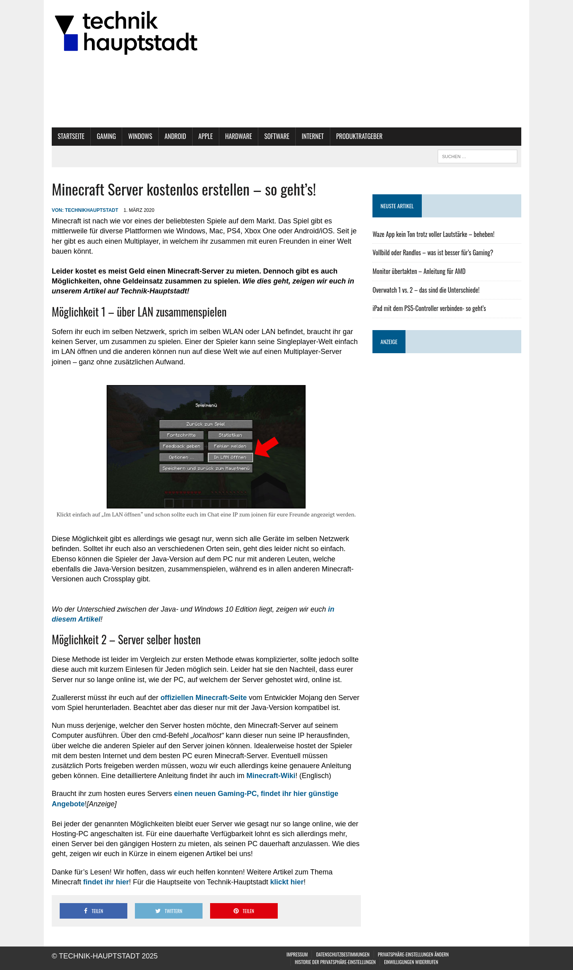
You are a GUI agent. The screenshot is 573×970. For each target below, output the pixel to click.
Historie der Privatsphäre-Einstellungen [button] (335, 961)
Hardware (238, 136)
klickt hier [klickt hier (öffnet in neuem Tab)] (287, 882)
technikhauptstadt (91, 210)
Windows (140, 136)
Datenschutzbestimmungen (342, 954)
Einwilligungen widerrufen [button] (411, 961)
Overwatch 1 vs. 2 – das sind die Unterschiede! (425, 290)
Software (276, 136)
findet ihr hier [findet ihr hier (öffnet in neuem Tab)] (106, 882)
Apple (206, 136)
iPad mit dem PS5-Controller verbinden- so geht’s (429, 308)
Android (175, 136)
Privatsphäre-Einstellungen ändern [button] (413, 954)
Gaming (106, 136)
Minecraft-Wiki (270, 776)
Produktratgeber (359, 136)
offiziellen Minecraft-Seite (203, 698)
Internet (313, 136)
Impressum (297, 954)
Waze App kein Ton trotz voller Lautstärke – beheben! (433, 234)
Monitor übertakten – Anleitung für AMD (419, 271)
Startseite (71, 136)
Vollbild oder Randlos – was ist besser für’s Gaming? (432, 252)
